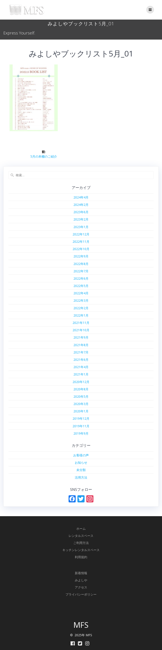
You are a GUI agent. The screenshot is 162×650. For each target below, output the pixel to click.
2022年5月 (81, 286)
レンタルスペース (81, 536)
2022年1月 (81, 315)
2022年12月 (81, 234)
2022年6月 (81, 278)
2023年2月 (81, 219)
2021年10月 (81, 330)
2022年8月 (81, 264)
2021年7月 (81, 352)
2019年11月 (81, 426)
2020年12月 (81, 382)
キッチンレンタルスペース (81, 550)
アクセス (81, 587)
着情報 (82, 573)
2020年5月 (81, 396)
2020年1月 (81, 411)
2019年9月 (81, 433)
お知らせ (81, 462)
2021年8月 (81, 345)
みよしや (81, 580)
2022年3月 (81, 300)
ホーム (81, 528)
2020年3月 (81, 404)
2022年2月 (81, 308)
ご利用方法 (81, 543)
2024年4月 (81, 197)
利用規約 (81, 557)
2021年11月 (81, 323)
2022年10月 (81, 249)
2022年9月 (81, 256)
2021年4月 (81, 367)
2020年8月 (81, 389)
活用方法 (81, 477)
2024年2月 (81, 205)
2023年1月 (81, 227)
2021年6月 (81, 359)
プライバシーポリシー (81, 594)
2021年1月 (81, 374)
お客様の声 (81, 455)
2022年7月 (81, 271)
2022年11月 (81, 241)
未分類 (81, 470)
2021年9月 (81, 337)
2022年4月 (81, 293)
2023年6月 (81, 212)
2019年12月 (81, 418)
